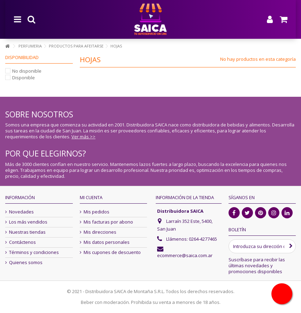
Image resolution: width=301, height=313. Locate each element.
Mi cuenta (91, 197)
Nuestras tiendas (27, 232)
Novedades (21, 212)
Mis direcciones (100, 232)
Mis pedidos (96, 212)
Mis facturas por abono (108, 222)
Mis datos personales (107, 242)
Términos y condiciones (34, 252)
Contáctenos (22, 242)
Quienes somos (26, 262)
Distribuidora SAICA (180, 211)
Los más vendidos (28, 222)
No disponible (26, 71)
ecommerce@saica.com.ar (185, 255)
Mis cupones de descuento (112, 252)
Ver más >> (83, 136)
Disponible (23, 77)
